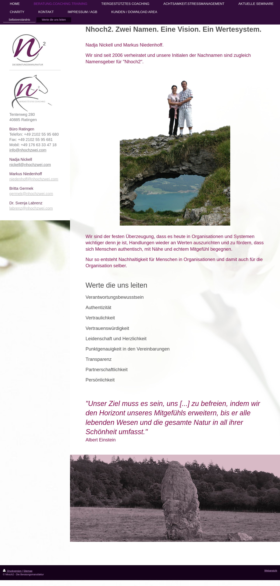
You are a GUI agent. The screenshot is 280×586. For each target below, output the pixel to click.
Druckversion (12, 571)
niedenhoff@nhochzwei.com (33, 179)
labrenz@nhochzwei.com (31, 208)
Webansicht (270, 570)
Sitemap (27, 571)
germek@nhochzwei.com (31, 194)
